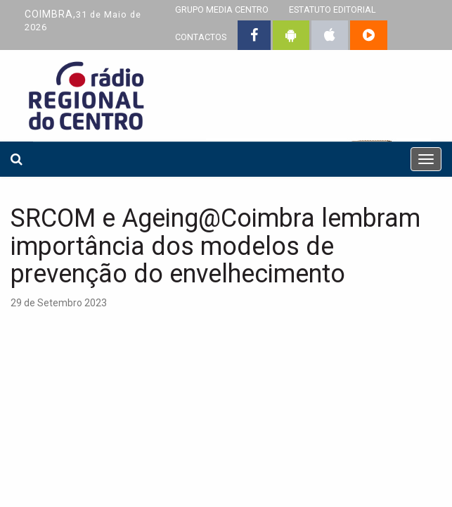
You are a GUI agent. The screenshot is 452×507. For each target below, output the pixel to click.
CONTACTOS (200, 37)
